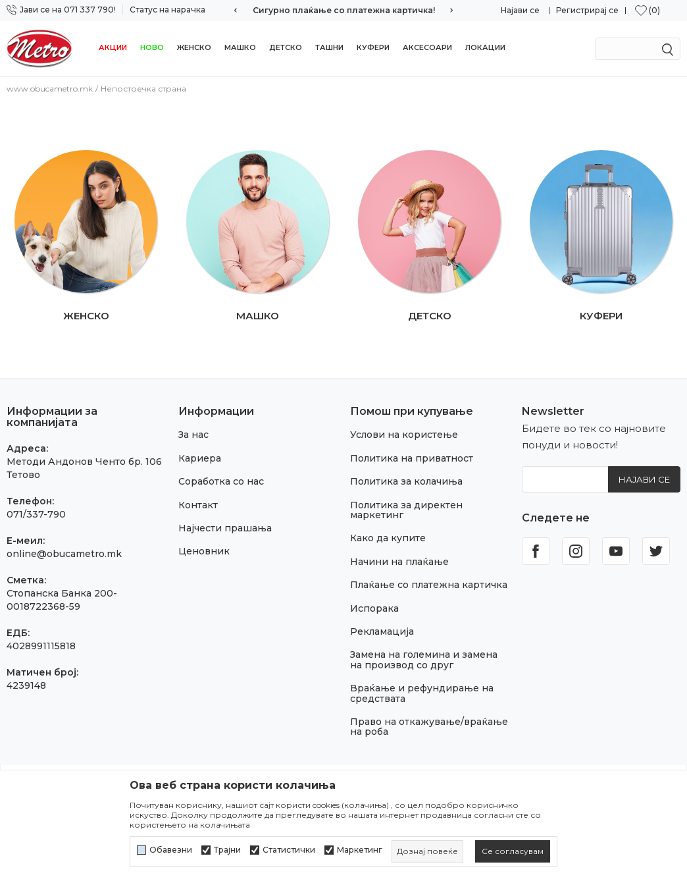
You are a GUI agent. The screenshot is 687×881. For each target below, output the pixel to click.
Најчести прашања (225, 528)
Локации (485, 47)
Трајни (227, 850)
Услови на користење (404, 434)
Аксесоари (427, 47)
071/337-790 (36, 514)
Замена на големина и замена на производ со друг (423, 659)
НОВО (152, 47)
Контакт (198, 505)
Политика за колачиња (406, 481)
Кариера (199, 458)
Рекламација (382, 631)
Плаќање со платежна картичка (428, 585)
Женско (194, 47)
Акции (113, 47)
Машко (240, 47)
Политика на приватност (411, 458)
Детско (285, 47)
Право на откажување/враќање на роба (429, 726)
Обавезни (170, 850)
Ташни (329, 47)
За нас (193, 434)
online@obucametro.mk (64, 554)
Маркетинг (359, 850)
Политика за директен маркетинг (406, 510)
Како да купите (388, 538)
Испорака (374, 608)
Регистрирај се (587, 10)
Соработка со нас (221, 481)
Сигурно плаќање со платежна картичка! (344, 10)
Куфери (373, 47)
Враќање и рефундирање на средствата (422, 693)
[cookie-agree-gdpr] (512, 851)
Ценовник (204, 551)
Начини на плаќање (399, 562)
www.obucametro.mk (50, 88)
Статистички (289, 850)
